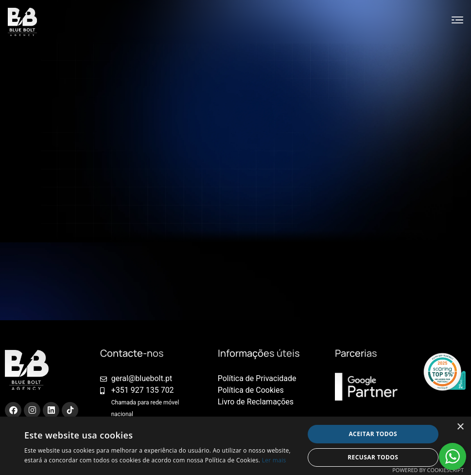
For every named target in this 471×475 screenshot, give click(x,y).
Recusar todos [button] (373, 457)
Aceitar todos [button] (373, 434)
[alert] (235, 446)
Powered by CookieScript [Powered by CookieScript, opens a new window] (428, 470)
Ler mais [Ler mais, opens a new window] (274, 460)
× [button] (460, 427)
